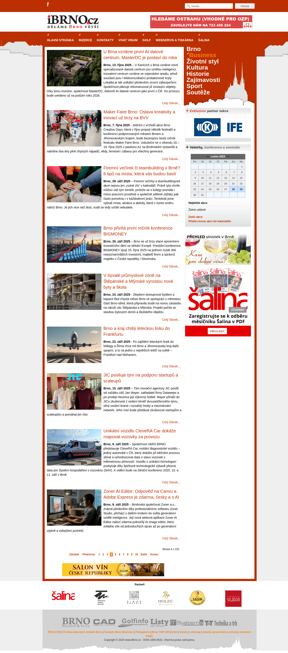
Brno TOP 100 (160, 632)
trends (184, 632)
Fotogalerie (143, 632)
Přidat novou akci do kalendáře (210, 221)
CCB (58, 632)
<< (208, 156)
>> (228, 156)
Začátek (74, 554)
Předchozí (88, 554)
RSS (50, 632)
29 (241, 189)
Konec (154, 554)
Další (144, 554)
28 (233, 189)
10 (136, 554)
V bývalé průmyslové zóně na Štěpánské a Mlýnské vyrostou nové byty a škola (138, 281)
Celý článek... (171, 103)
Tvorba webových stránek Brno (82, 632)
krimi (174, 632)
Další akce (196, 216)
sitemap (195, 632)
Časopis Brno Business (119, 632)
